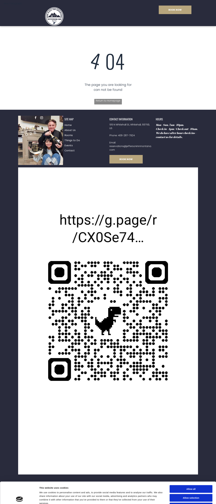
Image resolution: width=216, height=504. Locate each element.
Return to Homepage (108, 100)
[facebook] (36, 118)
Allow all (191, 467)
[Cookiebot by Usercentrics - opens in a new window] (19, 498)
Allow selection (191, 476)
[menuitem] (85, 125)
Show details (157, 498)
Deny (191, 485)
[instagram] (42, 118)
